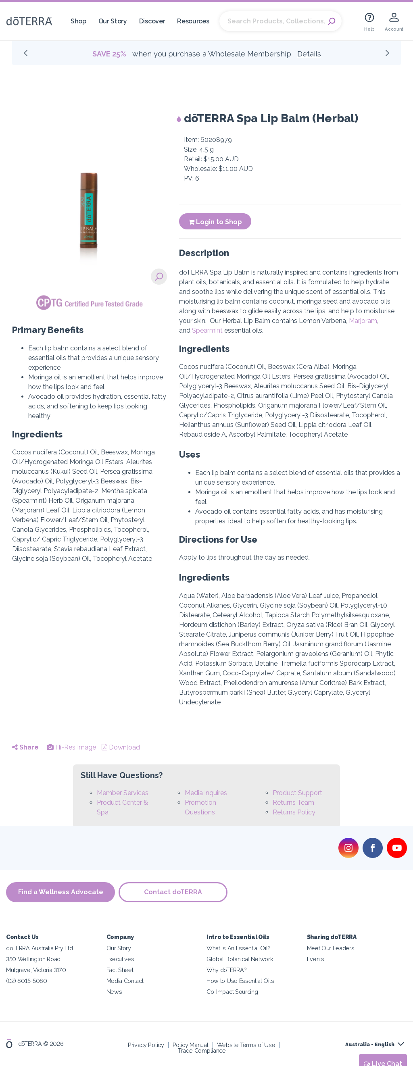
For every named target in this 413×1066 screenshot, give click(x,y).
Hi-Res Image (71, 747)
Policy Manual (191, 1044)
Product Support (297, 793)
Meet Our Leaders (331, 948)
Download (121, 747)
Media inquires (206, 793)
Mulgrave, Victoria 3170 (36, 969)
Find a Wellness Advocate (60, 892)
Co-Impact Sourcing (232, 991)
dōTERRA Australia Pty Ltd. (40, 948)
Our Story (112, 21)
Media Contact (125, 980)
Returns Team (293, 802)
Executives (120, 959)
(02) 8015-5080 (26, 980)
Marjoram (363, 321)
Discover (152, 21)
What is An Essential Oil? (238, 948)
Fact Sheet (119, 969)
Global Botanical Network (239, 959)
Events (315, 959)
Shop (78, 21)
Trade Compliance (202, 1050)
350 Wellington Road (33, 959)
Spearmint (207, 330)
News (114, 991)
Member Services (122, 793)
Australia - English (369, 1044)
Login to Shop (215, 222)
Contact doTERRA (173, 892)
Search (331, 21)
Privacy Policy (146, 1044)
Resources (193, 21)
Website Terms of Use (246, 1044)
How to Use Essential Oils (240, 980)
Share (25, 747)
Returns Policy (294, 812)
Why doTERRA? (226, 969)
